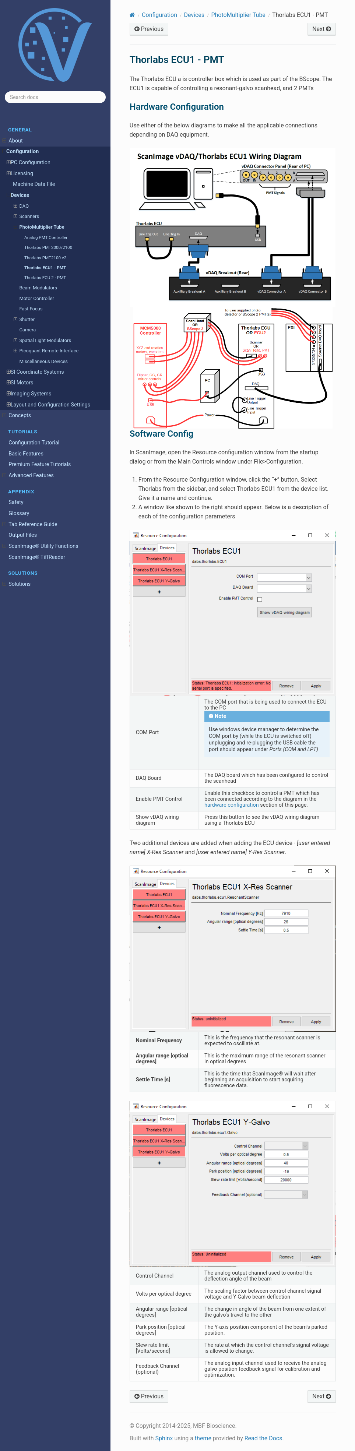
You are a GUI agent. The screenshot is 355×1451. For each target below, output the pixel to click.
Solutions (16, 584)
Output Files (22, 535)
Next (321, 28)
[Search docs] (55, 97)
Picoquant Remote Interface (46, 351)
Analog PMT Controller (45, 237)
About (12, 141)
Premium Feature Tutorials (39, 464)
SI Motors (20, 383)
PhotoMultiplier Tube (39, 227)
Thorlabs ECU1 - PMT (45, 267)
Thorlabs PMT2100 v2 (45, 257)
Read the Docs (263, 1438)
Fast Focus (30, 308)
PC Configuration (28, 162)
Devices (18, 195)
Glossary (18, 513)
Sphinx (164, 1438)
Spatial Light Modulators (42, 340)
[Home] (132, 15)
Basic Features (25, 454)
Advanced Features (28, 475)
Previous (149, 28)
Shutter (24, 319)
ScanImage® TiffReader (36, 557)
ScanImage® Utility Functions (40, 546)
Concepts (16, 415)
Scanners (26, 216)
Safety (15, 502)
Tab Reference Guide (29, 524)
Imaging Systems (29, 394)
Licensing (20, 173)
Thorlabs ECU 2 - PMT (45, 277)
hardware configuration (231, 805)
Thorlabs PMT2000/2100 (48, 247)
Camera (27, 329)
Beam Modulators (38, 287)
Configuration (20, 151)
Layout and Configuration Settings (48, 405)
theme (203, 1438)
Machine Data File (34, 184)
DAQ (21, 206)
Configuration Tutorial (33, 443)
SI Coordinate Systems (35, 372)
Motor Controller (36, 298)
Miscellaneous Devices (43, 361)
